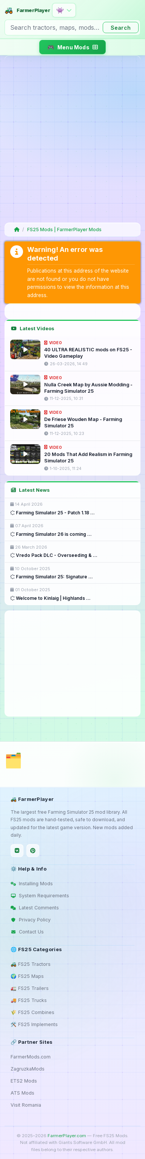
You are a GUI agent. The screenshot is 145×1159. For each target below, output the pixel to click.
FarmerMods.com (31, 1057)
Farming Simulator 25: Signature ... (51, 577)
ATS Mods (22, 1093)
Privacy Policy (31, 920)
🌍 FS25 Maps (27, 976)
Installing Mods (32, 883)
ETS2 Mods (24, 1081)
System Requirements (40, 895)
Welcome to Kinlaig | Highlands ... (50, 598)
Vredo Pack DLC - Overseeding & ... (53, 555)
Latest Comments (35, 907)
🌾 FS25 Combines (32, 1012)
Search (121, 27)
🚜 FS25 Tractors (31, 964)
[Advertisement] (72, 139)
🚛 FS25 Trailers (30, 988)
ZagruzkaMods (28, 1069)
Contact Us (27, 932)
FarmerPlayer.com (67, 1135)
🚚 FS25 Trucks (29, 1000)
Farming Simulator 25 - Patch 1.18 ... (52, 512)
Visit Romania (26, 1105)
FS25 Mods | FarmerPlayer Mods (64, 229)
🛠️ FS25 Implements (34, 1024)
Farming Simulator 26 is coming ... (51, 534)
